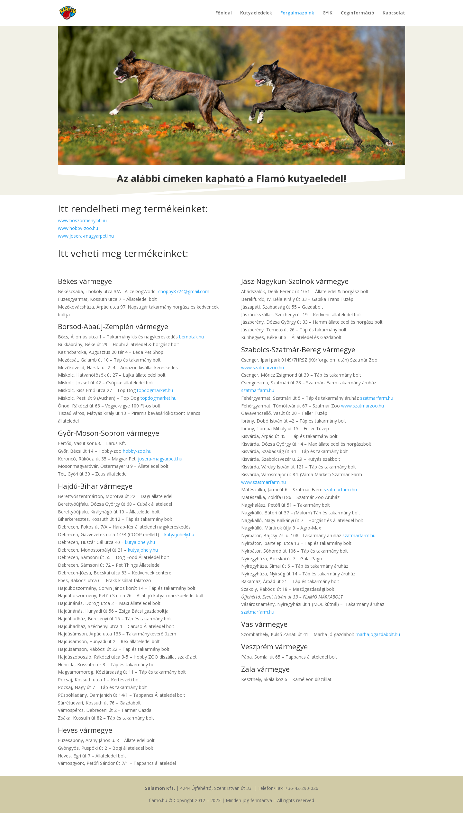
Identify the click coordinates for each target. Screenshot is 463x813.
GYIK (327, 13)
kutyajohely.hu (179, 534)
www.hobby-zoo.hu (78, 228)
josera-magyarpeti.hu (160, 459)
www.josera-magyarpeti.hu (86, 236)
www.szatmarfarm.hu (263, 482)
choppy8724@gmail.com (183, 291)
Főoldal (223, 13)
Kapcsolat (394, 13)
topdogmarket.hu (155, 390)
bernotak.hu (191, 337)
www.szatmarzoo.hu (262, 367)
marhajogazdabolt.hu (378, 634)
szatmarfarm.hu (257, 390)
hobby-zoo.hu (137, 451)
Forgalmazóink (297, 13)
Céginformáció (357, 13)
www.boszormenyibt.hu (82, 220)
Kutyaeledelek (256, 13)
